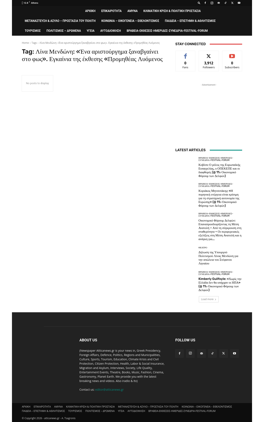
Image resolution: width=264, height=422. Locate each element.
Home (25, 43)
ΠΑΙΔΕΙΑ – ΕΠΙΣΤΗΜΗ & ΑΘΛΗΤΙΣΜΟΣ (190, 20)
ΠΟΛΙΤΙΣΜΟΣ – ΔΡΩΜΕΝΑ (63, 30)
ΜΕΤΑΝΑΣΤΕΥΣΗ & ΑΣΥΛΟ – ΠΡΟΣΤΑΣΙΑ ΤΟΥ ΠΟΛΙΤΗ (60, 20)
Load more (209, 299)
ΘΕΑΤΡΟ (202, 247)
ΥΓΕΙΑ (90, 30)
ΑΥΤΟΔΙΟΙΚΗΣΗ (110, 30)
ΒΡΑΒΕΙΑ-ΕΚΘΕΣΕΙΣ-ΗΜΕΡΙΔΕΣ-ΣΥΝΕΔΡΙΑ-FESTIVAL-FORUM (167, 30)
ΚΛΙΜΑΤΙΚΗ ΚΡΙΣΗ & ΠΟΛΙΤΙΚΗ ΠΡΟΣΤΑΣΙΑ (172, 11)
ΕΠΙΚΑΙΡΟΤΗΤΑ (111, 11)
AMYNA (132, 11)
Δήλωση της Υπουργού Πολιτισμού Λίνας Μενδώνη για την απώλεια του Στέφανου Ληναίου (218, 257)
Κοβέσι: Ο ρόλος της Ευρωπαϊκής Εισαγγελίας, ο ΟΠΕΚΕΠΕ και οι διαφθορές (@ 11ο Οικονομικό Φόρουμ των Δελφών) (219, 170)
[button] (199, 2)
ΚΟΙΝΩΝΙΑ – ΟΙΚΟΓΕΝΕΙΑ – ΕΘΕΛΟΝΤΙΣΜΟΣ (130, 20)
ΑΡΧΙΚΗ (90, 11)
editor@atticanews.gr (109, 389)
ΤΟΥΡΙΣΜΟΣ (33, 30)
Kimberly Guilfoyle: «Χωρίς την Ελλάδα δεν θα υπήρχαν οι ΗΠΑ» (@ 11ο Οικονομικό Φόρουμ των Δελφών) (220, 284)
